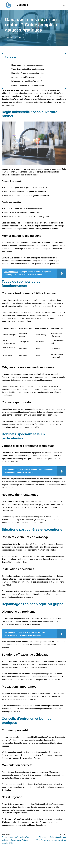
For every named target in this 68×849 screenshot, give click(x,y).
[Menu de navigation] (63, 5)
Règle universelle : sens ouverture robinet (28, 65)
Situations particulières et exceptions (26, 77)
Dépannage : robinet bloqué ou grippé (26, 81)
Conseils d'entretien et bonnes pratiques (27, 85)
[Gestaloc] (15, 5)
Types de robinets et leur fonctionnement (27, 69)
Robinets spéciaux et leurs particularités (27, 73)
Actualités (22, 37)
